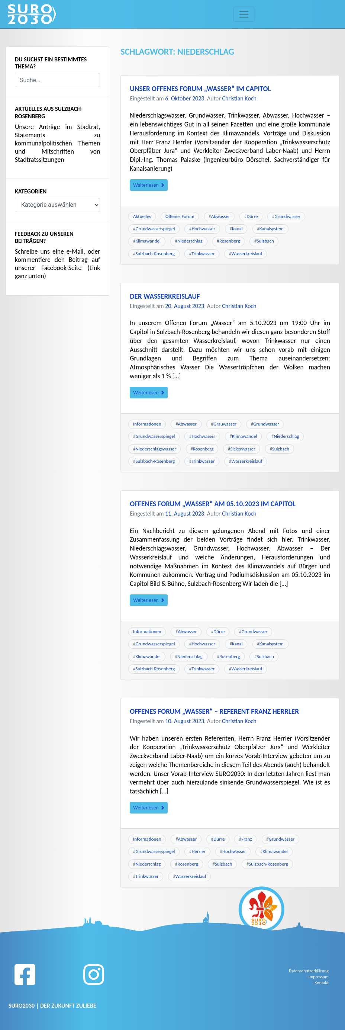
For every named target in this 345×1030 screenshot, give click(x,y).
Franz (246, 839)
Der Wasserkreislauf (165, 296)
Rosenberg (229, 241)
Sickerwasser (242, 449)
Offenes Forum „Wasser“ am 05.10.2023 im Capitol (213, 504)
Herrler (198, 851)
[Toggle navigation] (243, 14)
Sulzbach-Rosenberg (155, 253)
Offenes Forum (179, 216)
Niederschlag (190, 241)
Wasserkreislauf (246, 253)
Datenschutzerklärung (309, 970)
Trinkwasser (203, 253)
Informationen (147, 424)
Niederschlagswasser (155, 449)
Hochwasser (203, 228)
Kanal (237, 228)
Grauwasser (224, 424)
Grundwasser (288, 216)
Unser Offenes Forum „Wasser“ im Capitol (200, 88)
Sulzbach (265, 241)
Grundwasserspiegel (155, 228)
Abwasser (220, 216)
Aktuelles (142, 216)
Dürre (252, 216)
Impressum (319, 976)
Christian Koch (239, 98)
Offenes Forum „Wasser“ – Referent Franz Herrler (214, 711)
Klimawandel (148, 241)
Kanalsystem (271, 228)
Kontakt (322, 982)
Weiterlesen (148, 185)
